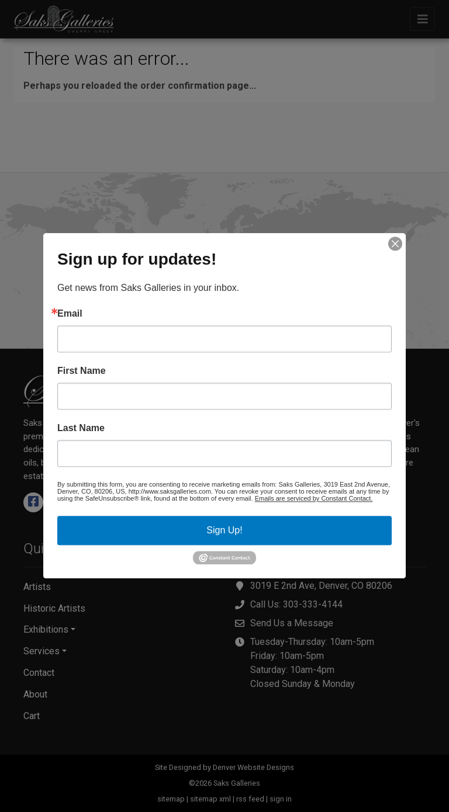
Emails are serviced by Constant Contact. (314, 498)
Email (69, 313)
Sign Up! (224, 530)
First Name (81, 371)
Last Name (81, 428)
